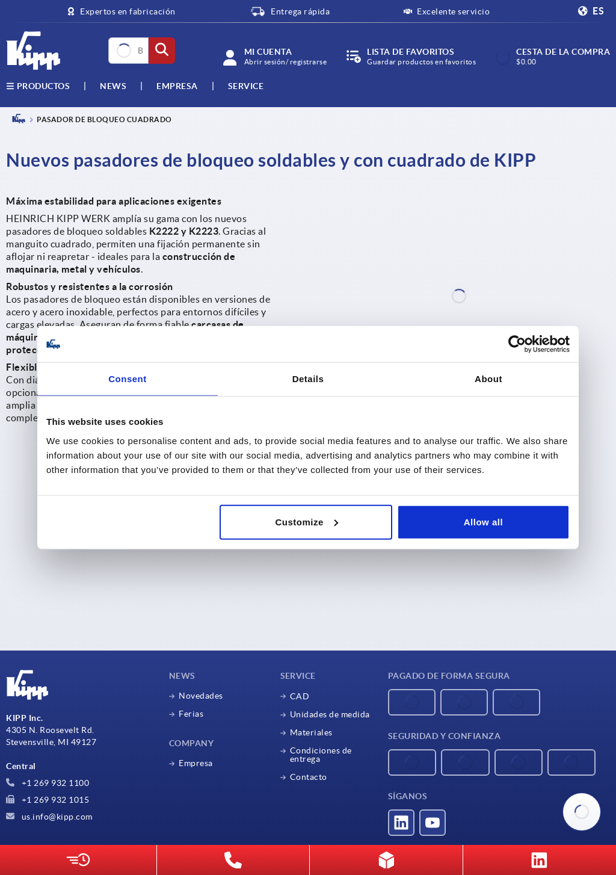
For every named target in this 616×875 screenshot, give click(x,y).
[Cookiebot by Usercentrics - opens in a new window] (517, 344)
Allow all (483, 521)
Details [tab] (308, 379)
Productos (38, 86)
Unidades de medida (330, 714)
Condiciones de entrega (321, 755)
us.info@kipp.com (49, 816)
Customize (306, 521)
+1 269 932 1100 (47, 783)
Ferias (191, 714)
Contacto (308, 777)
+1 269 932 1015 (47, 800)
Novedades (201, 695)
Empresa (177, 86)
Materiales (311, 732)
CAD (300, 696)
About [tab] (488, 379)
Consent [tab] (127, 379)
